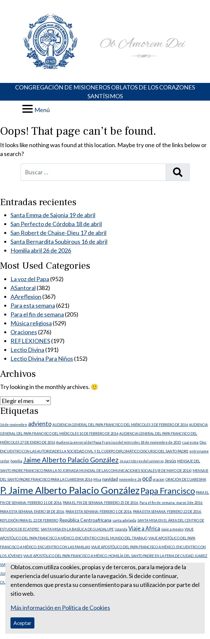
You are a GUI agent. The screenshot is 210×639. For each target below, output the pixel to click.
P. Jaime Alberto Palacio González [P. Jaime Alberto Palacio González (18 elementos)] (70, 490)
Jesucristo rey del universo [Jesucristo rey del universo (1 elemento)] (141, 461)
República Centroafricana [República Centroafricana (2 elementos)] (85, 520)
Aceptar (22, 623)
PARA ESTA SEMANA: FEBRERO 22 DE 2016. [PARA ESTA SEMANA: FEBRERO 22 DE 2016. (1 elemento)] (167, 511)
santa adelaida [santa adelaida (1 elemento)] (124, 520)
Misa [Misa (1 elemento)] (97, 479)
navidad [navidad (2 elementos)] (110, 479)
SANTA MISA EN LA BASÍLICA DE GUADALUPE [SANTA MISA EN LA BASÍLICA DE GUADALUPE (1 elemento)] (77, 529)
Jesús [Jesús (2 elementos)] (170, 460)
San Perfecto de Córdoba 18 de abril (56, 223)
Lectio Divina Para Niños (41, 358)
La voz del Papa (29, 278)
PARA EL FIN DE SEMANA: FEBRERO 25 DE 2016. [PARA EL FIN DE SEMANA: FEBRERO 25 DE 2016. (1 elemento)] (101, 502)
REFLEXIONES (30, 340)
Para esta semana (32, 305)
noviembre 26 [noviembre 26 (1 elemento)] (130, 479)
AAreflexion (25, 296)
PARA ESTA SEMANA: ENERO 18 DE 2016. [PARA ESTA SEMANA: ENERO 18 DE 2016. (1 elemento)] (32, 511)
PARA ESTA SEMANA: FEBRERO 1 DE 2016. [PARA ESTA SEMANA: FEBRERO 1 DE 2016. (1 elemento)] (99, 511)
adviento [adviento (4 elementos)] (39, 423)
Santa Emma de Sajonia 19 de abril (52, 215)
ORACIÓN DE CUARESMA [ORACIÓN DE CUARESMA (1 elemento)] (185, 479)
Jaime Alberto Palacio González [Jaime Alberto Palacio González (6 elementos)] (71, 459)
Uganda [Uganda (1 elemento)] (121, 529)
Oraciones (23, 332)
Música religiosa (31, 323)
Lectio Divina (27, 349)
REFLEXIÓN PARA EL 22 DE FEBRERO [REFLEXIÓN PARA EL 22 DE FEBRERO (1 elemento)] (29, 520)
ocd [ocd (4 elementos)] (147, 478)
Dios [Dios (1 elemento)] (203, 442)
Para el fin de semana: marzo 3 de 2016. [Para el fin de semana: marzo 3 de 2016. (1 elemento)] (171, 502)
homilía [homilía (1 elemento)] (16, 461)
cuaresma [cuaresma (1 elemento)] (190, 442)
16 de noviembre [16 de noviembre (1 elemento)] (13, 424)
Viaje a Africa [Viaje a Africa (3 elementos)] (144, 528)
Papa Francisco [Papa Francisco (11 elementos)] (168, 490)
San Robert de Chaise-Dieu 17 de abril (58, 232)
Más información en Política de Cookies (60, 607)
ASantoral (23, 287)
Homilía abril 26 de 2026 (40, 250)
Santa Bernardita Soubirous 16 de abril (58, 241)
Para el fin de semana (37, 314)
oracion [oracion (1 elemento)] (158, 479)
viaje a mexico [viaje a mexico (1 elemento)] (172, 529)
